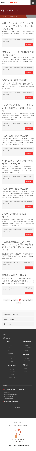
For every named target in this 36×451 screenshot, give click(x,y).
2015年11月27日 (8, 288)
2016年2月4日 (7, 176)
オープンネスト (11, 369)
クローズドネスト (11, 371)
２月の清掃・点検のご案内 (15, 188)
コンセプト (10, 345)
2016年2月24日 (8, 148)
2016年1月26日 (8, 201)
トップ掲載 (23, 39)
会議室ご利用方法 (27, 347)
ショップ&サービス (12, 356)
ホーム (4, 16)
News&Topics (17, 39)
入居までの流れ (11, 374)
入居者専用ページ (11, 377)
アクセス (7, 324)
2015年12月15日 (8, 262)
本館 (8, 350)
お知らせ (14, 422)
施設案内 (9, 347)
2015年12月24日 (8, 229)
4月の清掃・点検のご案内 (14, 80)
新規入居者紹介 (27, 360)
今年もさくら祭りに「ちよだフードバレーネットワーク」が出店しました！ (18, 26)
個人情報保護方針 (22, 425)
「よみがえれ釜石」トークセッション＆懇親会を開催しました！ (17, 108)
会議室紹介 (26, 345)
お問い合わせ (8, 319)
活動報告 (25, 371)
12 (26, 300)
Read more (28, 44)
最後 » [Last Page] (18, 303)
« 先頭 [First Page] (5, 300)
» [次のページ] (32, 300)
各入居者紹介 (26, 358)
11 (23, 300)
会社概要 (25, 368)
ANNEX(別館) (10, 353)
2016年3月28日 (8, 39)
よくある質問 (10, 361)
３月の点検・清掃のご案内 (15, 135)
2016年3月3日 (7, 123)
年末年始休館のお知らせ (14, 275)
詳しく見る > (18, 407)
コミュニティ (10, 358)
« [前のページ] (9, 300)
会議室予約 (26, 350)
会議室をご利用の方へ (11, 314)
